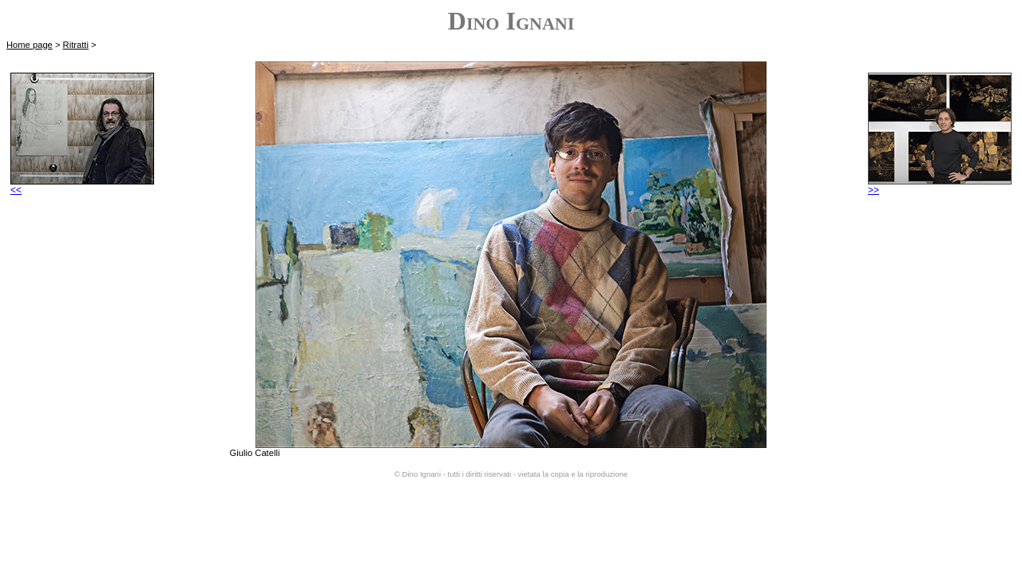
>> (940, 186)
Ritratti (76, 45)
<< (82, 186)
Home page (29, 45)
